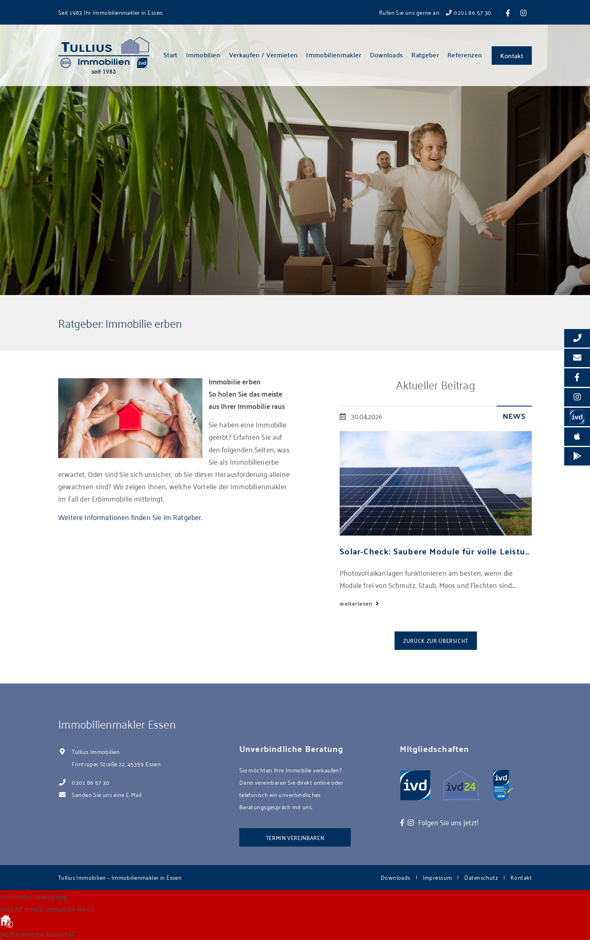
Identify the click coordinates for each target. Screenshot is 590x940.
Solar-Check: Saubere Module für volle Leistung (436, 551)
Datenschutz (481, 877)
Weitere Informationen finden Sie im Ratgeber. (130, 516)
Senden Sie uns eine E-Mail (106, 794)
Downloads (386, 54)
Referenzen (464, 54)
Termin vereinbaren (295, 837)
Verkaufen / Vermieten (263, 54)
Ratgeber (425, 54)
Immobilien (203, 54)
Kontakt (511, 55)
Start (170, 54)
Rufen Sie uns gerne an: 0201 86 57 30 (435, 12)
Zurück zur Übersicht (435, 640)
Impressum (437, 877)
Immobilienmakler (333, 54)
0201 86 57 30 (90, 782)
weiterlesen (357, 603)
